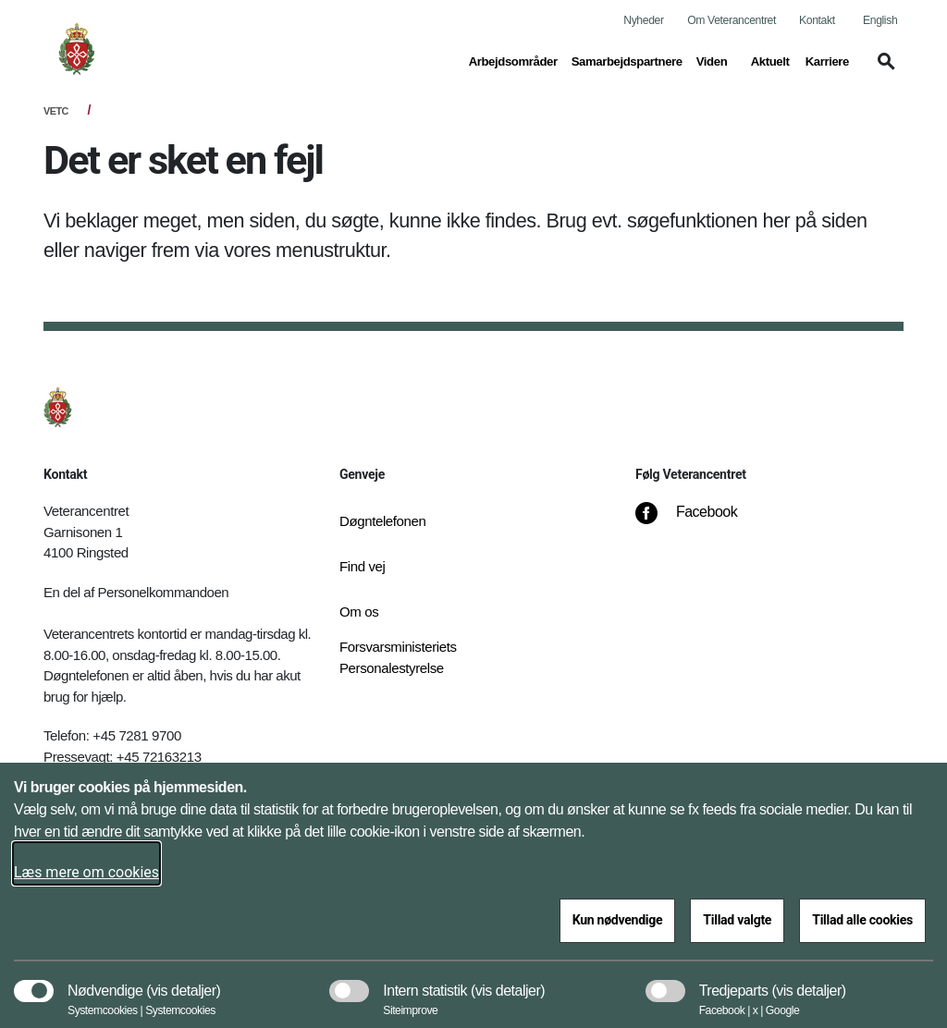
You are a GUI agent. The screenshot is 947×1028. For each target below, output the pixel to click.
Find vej (362, 566)
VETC (55, 110)
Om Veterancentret (731, 20)
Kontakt (817, 20)
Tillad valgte (737, 919)
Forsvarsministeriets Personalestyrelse (398, 657)
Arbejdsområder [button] (513, 60)
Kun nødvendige (617, 919)
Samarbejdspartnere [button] (627, 60)
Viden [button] (716, 60)
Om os (358, 611)
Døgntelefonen (382, 521)
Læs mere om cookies (86, 872)
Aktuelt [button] (771, 60)
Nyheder (643, 20)
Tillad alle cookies (862, 919)
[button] (883, 70)
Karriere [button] (827, 60)
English (880, 20)
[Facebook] (699, 521)
